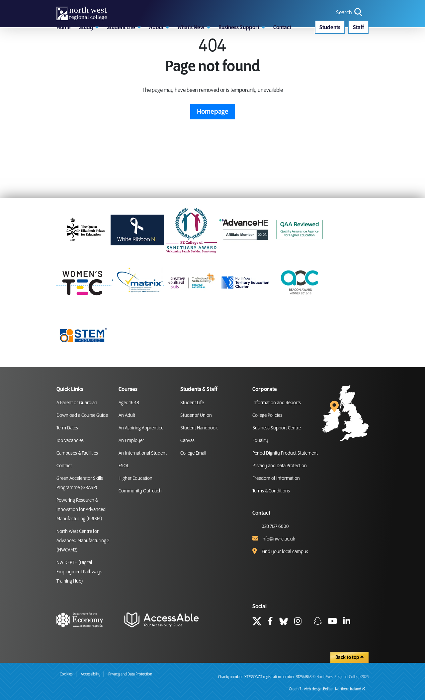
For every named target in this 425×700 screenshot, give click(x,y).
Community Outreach (140, 491)
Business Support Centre (276, 428)
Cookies (66, 674)
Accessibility (90, 674)
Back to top (349, 657)
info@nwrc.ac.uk (278, 539)
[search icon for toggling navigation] (350, 24)
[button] (89, 58)
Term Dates (67, 428)
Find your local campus (285, 551)
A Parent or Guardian (76, 403)
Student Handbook (199, 428)
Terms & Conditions (271, 491)
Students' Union (196, 415)
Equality (260, 440)
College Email (193, 453)
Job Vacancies (70, 440)
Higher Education (135, 478)
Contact (64, 466)
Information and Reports (276, 403)
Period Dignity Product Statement (285, 453)
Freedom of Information (276, 478)
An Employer (131, 440)
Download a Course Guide (82, 415)
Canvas (187, 440)
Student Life (192, 403)
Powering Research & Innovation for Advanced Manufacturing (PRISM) (81, 510)
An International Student (143, 453)
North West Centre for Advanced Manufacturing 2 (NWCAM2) (82, 541)
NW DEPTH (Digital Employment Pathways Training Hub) (79, 572)
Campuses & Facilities (77, 453)
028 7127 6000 (275, 526)
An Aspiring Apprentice (141, 428)
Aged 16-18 (129, 403)
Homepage (212, 150)
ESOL (124, 466)
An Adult (127, 415)
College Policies (267, 415)
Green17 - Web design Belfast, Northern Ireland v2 (327, 689)
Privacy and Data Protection (279, 466)
